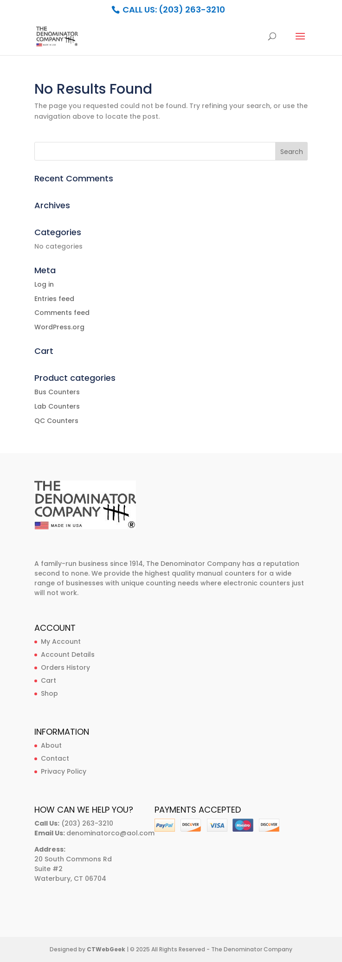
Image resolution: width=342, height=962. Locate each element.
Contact (55, 758)
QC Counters (56, 420)
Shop (49, 693)
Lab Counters (57, 406)
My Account (61, 641)
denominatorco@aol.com (110, 833)
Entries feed (54, 298)
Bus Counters (57, 392)
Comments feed (62, 312)
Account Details (68, 654)
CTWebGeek (106, 949)
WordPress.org (59, 327)
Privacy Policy (63, 771)
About (51, 745)
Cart (48, 680)
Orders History (65, 667)
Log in (44, 284)
